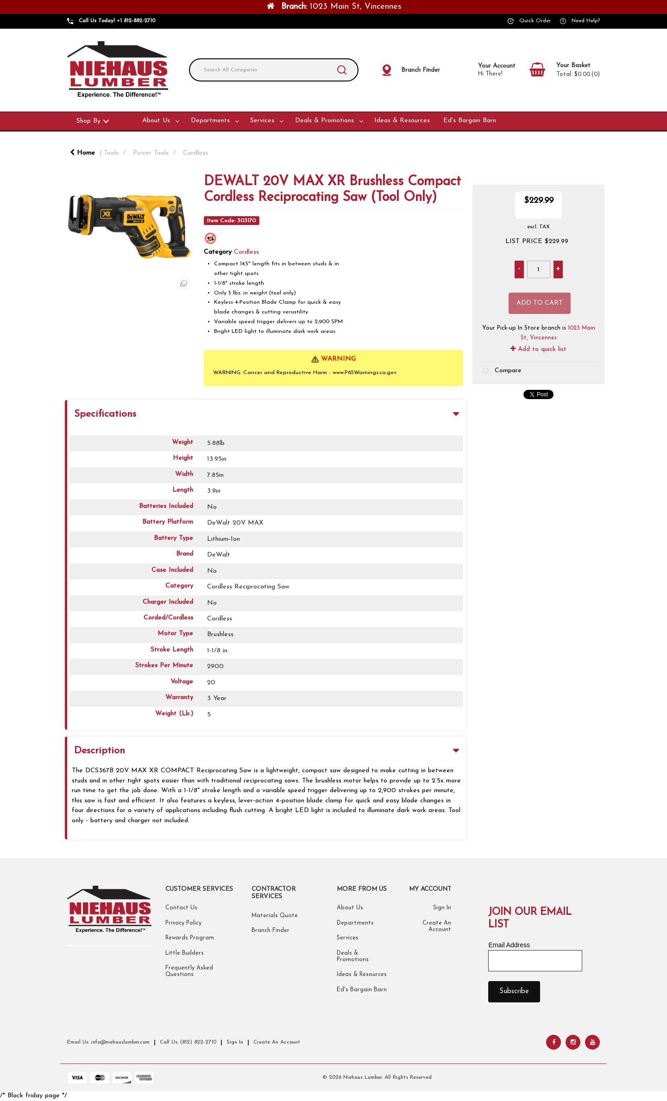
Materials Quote (275, 916)
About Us (156, 120)
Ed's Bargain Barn (469, 120)
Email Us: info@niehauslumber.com (108, 1042)
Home (82, 153)
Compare (500, 371)
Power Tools (151, 153)
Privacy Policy (183, 923)
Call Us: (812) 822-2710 (188, 1042)
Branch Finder (270, 930)
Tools (111, 153)
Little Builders (184, 953)
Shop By (88, 121)
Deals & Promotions (324, 120)
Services (262, 120)
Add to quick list (538, 349)
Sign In (442, 908)
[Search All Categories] (274, 69)
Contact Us (181, 908)
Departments (210, 120)
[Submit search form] (342, 70)
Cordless (195, 153)
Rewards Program (189, 938)
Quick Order (535, 21)
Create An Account (276, 1042)
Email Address (508, 945)
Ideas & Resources (402, 120)
